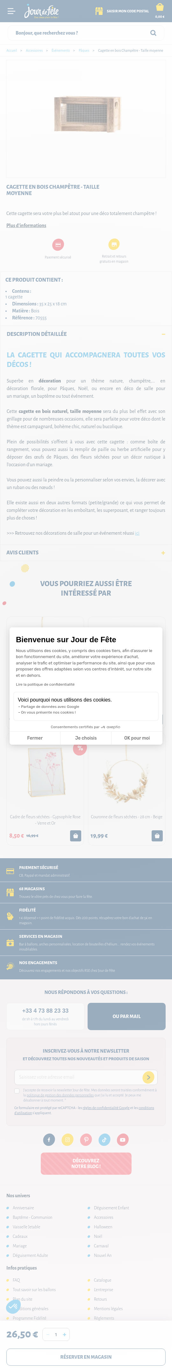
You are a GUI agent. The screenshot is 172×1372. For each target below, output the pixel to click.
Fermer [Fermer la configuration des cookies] (35, 738)
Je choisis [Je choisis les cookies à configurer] (86, 738)
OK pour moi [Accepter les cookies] (137, 738)
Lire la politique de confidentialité (45, 684)
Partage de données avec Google (50, 706)
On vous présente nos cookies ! (48, 712)
